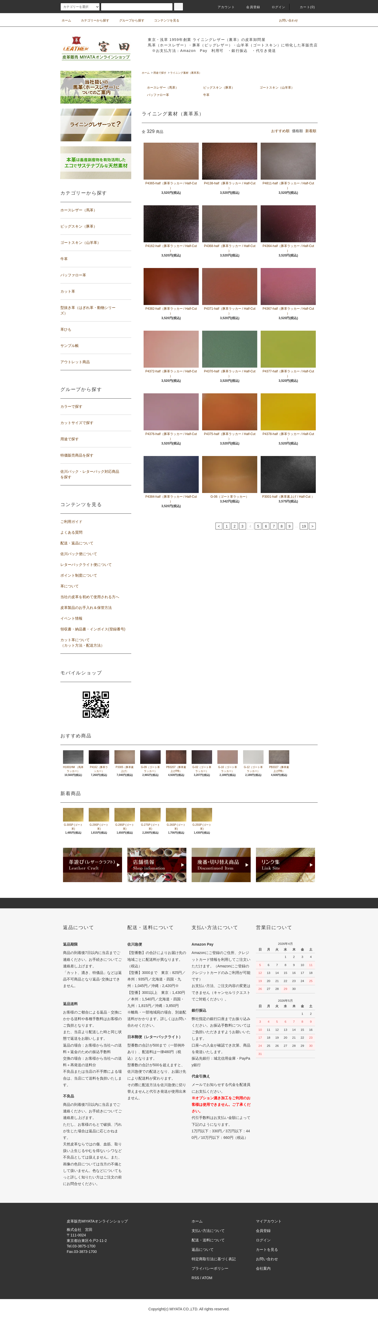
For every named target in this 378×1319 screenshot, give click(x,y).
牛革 (206, 95)
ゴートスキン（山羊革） (277, 87)
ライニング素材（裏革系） (186, 72)
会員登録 (250, 7)
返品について (203, 1249)
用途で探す (159, 72)
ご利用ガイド (71, 521)
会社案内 (263, 1268)
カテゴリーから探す (92, 20)
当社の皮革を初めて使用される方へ (89, 597)
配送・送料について (208, 1240)
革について (69, 586)
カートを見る (267, 1249)
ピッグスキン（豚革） (219, 87)
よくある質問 (71, 532)
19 (304, 526)
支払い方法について (208, 1231)
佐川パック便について (78, 554)
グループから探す (128, 20)
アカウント (223, 7)
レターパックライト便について (86, 564)
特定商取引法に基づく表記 (214, 1259)
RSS (195, 1278)
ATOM (207, 1278)
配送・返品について (76, 543)
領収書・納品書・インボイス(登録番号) (92, 629)
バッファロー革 (158, 95)
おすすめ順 (280, 131)
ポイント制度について (78, 575)
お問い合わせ (285, 20)
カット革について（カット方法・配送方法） (82, 642)
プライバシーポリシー (210, 1268)
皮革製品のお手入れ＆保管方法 (86, 607)
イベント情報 (71, 618)
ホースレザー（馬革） (162, 87)
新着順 (310, 131)
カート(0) (304, 7)
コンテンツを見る (163, 20)
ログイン (275, 7)
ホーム (66, 20)
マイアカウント (269, 1221)
